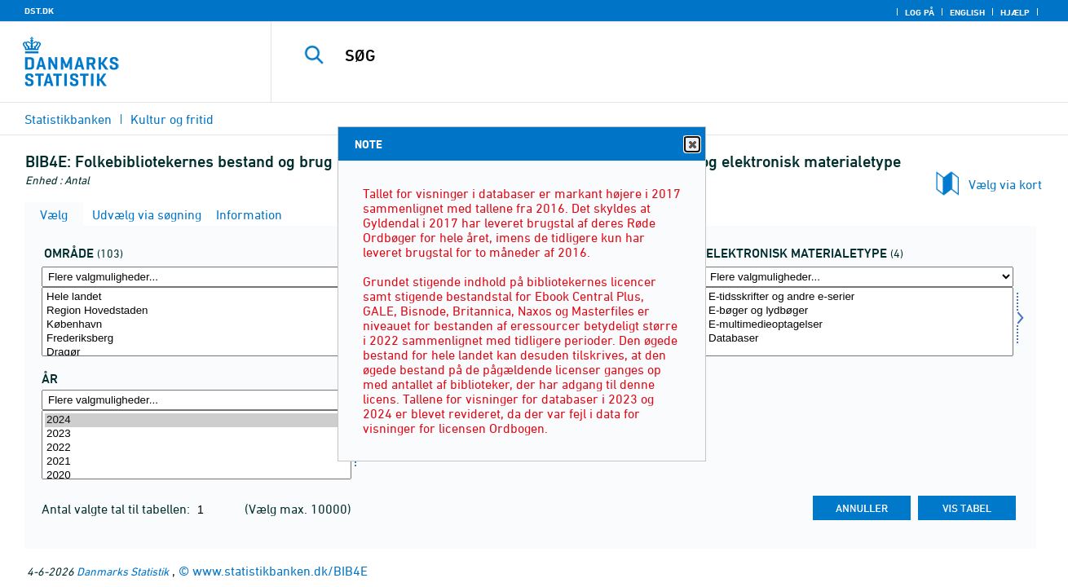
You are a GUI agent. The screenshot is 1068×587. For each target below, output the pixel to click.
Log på (919, 12)
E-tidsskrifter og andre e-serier (858, 297)
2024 (196, 420)
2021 (196, 462)
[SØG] (652, 55)
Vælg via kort (1005, 184)
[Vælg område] (196, 321)
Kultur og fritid (172, 119)
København (196, 325)
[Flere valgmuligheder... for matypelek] (858, 277)
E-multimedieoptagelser (858, 325)
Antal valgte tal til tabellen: (117, 508)
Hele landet (196, 297)
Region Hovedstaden (196, 311)
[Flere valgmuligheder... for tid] (196, 400)
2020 (196, 476)
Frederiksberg (196, 339)
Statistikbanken (68, 119)
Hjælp (1015, 12)
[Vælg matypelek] (858, 321)
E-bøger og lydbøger (858, 311)
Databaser (858, 339)
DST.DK (39, 10)
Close (691, 145)
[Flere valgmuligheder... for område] (196, 277)
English (967, 12)
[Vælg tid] (196, 444)
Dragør (196, 353)
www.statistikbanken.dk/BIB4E (280, 570)
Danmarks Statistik (123, 571)
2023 (196, 434)
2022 (196, 448)
